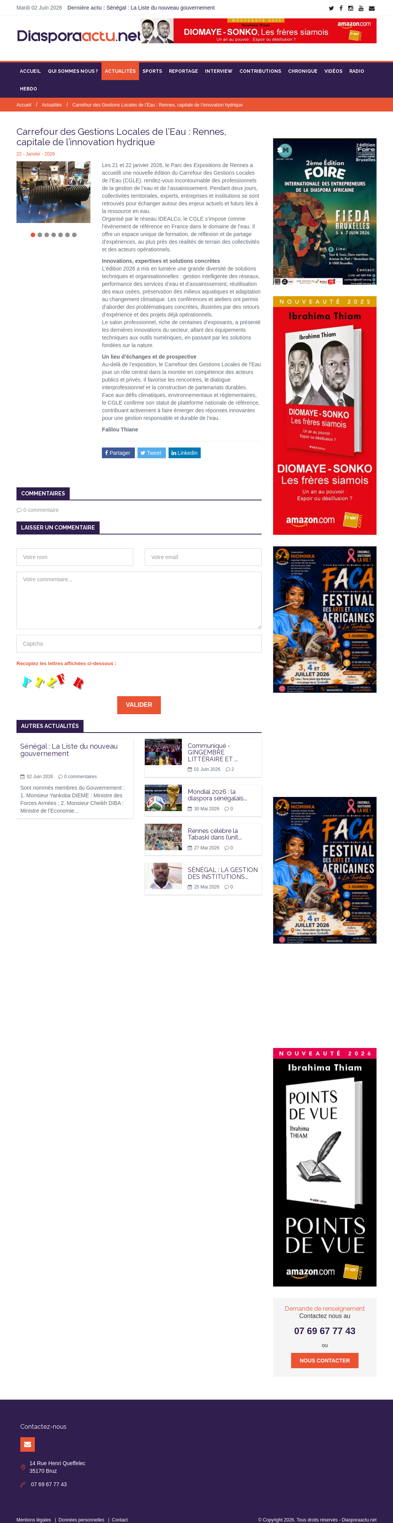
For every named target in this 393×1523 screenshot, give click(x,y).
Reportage (183, 63)
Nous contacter (325, 1352)
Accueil (30, 63)
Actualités (120, 63)
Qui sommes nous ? (73, 63)
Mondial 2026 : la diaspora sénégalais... (217, 787)
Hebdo (28, 81)
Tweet (152, 445)
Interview (219, 63)
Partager (118, 445)
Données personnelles (81, 1512)
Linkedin (185, 445)
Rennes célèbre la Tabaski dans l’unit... (215, 826)
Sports (152, 63)
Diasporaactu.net (359, 1512)
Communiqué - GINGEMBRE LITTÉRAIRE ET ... (213, 744)
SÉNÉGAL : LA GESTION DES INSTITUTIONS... (223, 865)
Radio (356, 63)
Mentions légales (33, 1512)
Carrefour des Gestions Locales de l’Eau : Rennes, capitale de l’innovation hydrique (157, 97)
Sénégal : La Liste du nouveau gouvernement (160, 8)
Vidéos (333, 63)
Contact (120, 1512)
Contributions (260, 63)
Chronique (303, 63)
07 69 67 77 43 (324, 1322)
